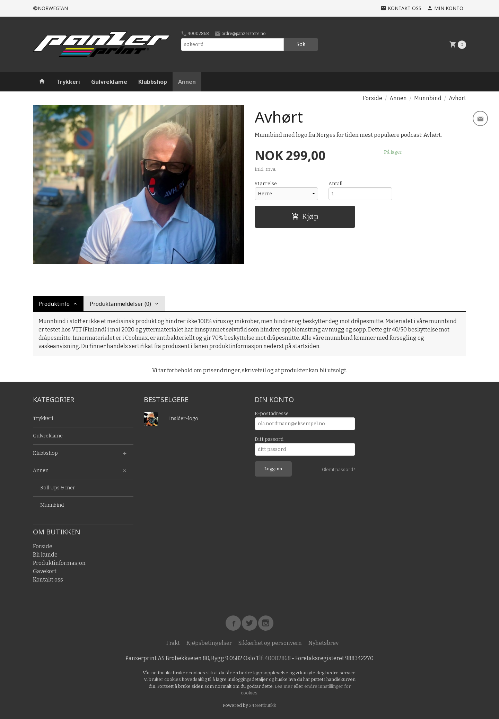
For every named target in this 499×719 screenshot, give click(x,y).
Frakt (173, 643)
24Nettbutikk (262, 705)
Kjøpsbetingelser (209, 643)
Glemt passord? (338, 469)
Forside (372, 98)
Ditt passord (269, 439)
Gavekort (44, 571)
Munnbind (52, 505)
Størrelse (266, 184)
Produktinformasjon (59, 563)
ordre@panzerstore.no (240, 33)
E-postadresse (272, 414)
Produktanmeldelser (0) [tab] (120, 304)
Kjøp (304, 216)
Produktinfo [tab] (54, 304)
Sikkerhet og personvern (270, 643)
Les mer (284, 686)
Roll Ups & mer (57, 488)
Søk (301, 44)
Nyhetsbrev (323, 643)
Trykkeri (68, 82)
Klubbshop (152, 82)
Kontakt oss (48, 579)
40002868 (195, 33)
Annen (187, 82)
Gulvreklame (109, 82)
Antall (335, 184)
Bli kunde (45, 554)
